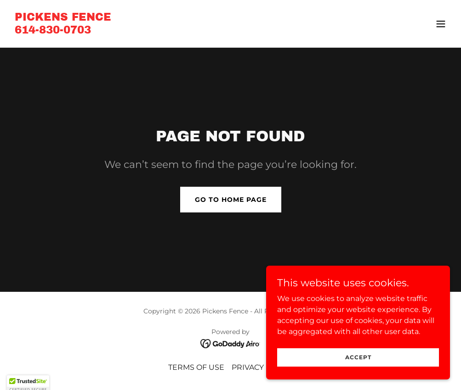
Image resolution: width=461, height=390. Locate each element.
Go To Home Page (231, 199)
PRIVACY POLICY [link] (262, 367)
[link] (63, 31)
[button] (441, 24)
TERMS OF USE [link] (196, 367)
